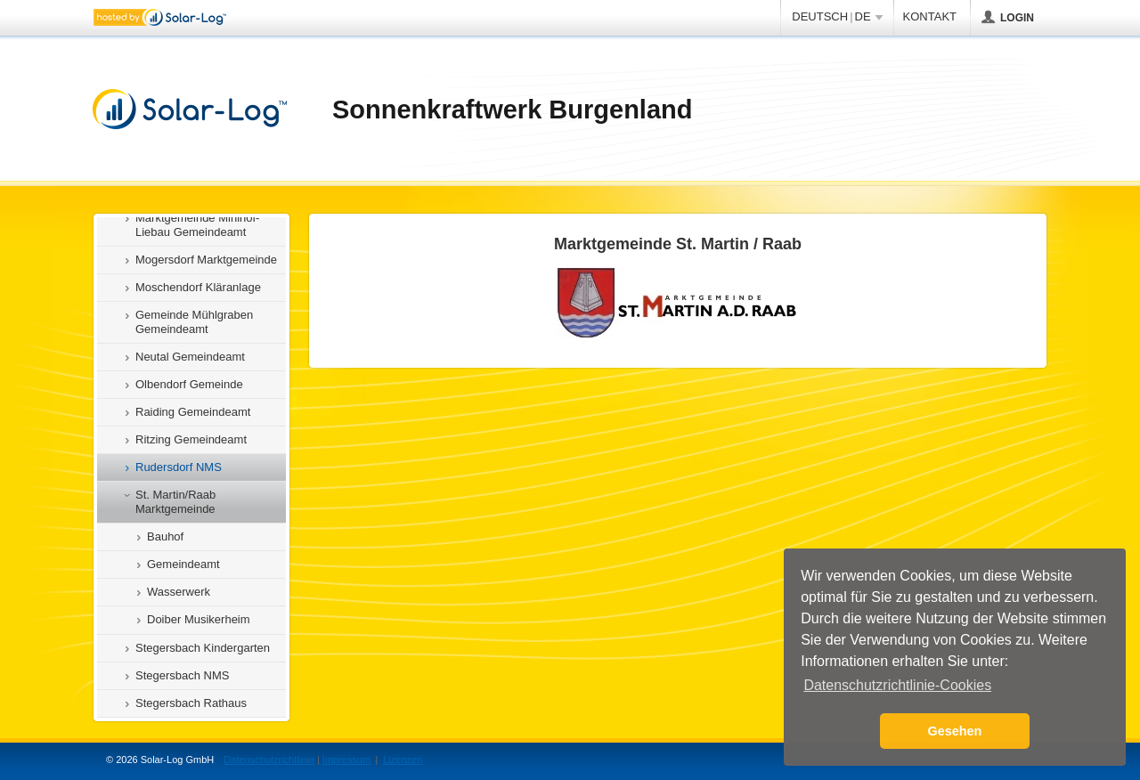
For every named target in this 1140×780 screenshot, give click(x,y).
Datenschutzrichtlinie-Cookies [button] (897, 685)
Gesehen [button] (955, 731)
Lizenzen (402, 759)
